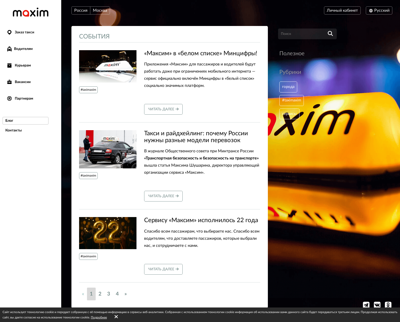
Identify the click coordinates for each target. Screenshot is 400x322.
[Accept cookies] (116, 316)
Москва (100, 10)
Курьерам (18, 65)
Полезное (292, 53)
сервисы (290, 115)
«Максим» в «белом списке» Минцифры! (200, 53)
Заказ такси (20, 32)
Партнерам (19, 98)
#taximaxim (88, 89)
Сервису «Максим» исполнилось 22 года (201, 220)
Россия (81, 10)
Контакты (13, 130)
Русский (379, 10)
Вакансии (18, 82)
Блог (9, 121)
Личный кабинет (342, 10)
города (288, 87)
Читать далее (163, 109)
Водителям (19, 49)
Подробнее (99, 317)
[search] (330, 34)
